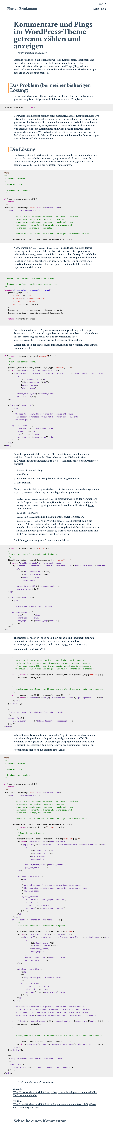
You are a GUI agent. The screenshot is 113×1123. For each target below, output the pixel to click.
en (104, 3)
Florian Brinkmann (22, 9)
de (100, 3)
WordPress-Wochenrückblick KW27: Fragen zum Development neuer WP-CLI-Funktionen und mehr (56, 1092)
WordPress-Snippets (44, 1082)
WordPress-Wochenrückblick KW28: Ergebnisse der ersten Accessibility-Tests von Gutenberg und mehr (56, 1104)
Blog (103, 8)
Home (96, 8)
